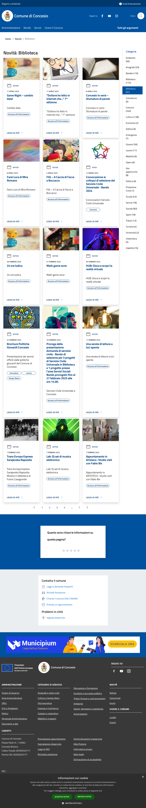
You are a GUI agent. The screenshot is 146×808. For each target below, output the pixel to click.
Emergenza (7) (131, 136)
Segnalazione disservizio (49, 744)
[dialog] (73, 791)
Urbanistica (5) (131, 240)
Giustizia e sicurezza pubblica (88, 693)
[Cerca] (140, 15)
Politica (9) (131, 181)
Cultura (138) (132, 117)
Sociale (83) (131, 208)
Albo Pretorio (80, 744)
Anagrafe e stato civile (48, 693)
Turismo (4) (131, 226)
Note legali (79, 754)
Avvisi (91, 167)
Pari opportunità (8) (131, 172)
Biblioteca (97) (130, 90)
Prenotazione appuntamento (51, 739)
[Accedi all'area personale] (129, 3)
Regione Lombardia (11, 3)
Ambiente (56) (130, 59)
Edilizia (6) (131, 129)
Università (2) (132, 232)
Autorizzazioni (80, 714)
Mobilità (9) (131, 156)
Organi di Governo (10, 693)
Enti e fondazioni (10, 708)
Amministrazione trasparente (88, 739)
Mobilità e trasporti (47, 718)
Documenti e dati (10, 723)
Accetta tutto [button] (62, 797)
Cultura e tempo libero (48, 698)
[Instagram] (115, 16)
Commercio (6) (131, 99)
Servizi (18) (131, 202)
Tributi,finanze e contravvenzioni (89, 698)
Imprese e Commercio (48, 708)
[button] (73, 803)
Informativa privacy (83, 749)
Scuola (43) (131, 196)
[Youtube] (108, 16)
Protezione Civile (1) (131, 188)
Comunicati (115, 698)
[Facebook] (101, 16)
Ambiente (78, 703)
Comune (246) (130, 109)
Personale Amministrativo (14, 718)
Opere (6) (130, 162)
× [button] (143, 777)
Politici (5, 713)
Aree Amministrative (12, 698)
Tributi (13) (131, 220)
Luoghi (113, 717)
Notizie (13, 85)
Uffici (4, 703)
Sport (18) (130, 214)
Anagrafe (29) (132, 67)
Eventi (113, 722)
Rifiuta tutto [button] (84, 796)
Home (8, 38)
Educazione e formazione (86, 688)
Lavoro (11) (131, 150)
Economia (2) (132, 123)
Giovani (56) (131, 144)
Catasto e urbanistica (48, 713)
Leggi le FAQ (44, 749)
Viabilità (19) (132, 248)
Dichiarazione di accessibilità (87, 759)
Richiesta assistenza (47, 754)
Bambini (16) (132, 73)
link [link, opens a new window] (100, 791)
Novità (18, 38)
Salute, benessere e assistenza (88, 708)
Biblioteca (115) (130, 81)
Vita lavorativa (45, 703)
